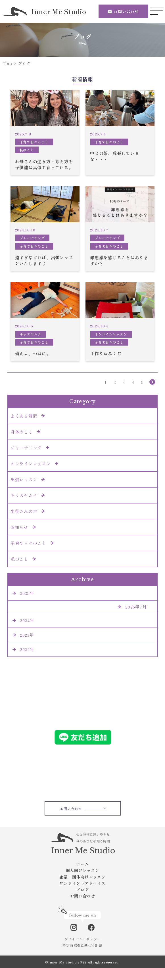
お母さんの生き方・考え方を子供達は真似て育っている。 (44, 164)
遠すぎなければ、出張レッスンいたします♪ (44, 260)
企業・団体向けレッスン (82, 877)
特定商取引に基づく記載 (82, 945)
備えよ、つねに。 (33, 353)
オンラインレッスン (111, 334)
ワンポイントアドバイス (82, 883)
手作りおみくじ (105, 353)
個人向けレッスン (82, 870)
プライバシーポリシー (82, 938)
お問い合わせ (126, 11)
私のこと (27, 149)
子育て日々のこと (34, 141)
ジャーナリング (32, 237)
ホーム (82, 864)
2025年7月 (136, 607)
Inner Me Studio (44, 11)
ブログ (82, 889)
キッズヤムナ (30, 334)
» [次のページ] (152, 382)
